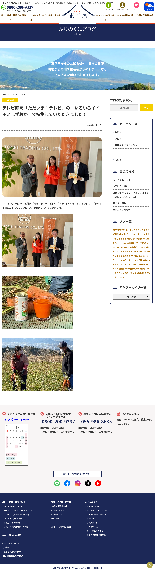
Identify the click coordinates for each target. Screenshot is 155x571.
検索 (146, 107)
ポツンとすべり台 (122, 210)
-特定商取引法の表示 (11, 551)
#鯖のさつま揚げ (134, 238)
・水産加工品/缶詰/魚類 (12, 518)
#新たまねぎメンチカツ (135, 251)
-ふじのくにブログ (10, 543)
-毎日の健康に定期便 (11, 535)
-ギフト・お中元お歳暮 (60, 526)
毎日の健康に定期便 (51, 15)
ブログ (118, 138)
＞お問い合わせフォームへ (15, 419)
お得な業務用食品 (145, 15)
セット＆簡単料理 (125, 15)
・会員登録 (89, 518)
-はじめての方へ (92, 502)
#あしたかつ (130, 272)
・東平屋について (92, 506)
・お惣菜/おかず (57, 514)
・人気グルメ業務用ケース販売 (15, 526)
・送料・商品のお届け (94, 530)
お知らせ (119, 132)
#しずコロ (138, 234)
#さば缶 (120, 268)
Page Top (150, 565)
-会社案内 (6, 547)
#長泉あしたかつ (137, 247)
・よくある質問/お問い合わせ (97, 535)
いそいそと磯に (120, 186)
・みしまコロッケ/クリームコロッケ (17, 510)
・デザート (55, 518)
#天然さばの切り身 (140, 229)
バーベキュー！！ (122, 179)
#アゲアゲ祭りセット (122, 229)
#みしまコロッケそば (132, 260)
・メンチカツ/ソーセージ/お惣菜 (15, 514)
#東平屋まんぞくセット (135, 268)
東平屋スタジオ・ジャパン (128, 145)
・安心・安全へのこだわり (96, 510)
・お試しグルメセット (11, 522)
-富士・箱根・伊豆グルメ (13, 502)
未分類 (118, 159)
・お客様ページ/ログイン (95, 514)
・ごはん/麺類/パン (58, 510)
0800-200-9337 (20, 7)
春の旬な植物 (119, 203)
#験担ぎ (140, 272)
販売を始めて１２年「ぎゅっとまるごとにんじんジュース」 (131, 194)
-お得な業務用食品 (58, 506)
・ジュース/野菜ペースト (12, 506)
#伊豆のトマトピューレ (123, 234)
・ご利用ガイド (91, 522)
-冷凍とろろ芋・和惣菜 (60, 502)
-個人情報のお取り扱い (12, 555)
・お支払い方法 (91, 526)
